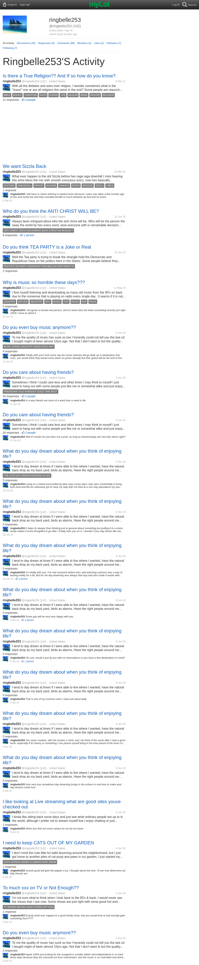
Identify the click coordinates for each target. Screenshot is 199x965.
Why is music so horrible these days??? (44, 282)
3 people (30, 99)
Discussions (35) (26, 43)
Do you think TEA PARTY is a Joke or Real (47, 247)
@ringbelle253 (30, 81)
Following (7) (10, 47)
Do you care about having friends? (38, 372)
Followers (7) (113, 43)
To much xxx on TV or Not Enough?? (41, 887)
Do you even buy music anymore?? (39, 327)
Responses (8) (46, 43)
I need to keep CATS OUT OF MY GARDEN (48, 842)
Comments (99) (66, 43)
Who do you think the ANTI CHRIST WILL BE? (51, 211)
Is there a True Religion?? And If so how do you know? (59, 75)
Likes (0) (99, 43)
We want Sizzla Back (24, 166)
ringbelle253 (12, 81)
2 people (30, 396)
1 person (29, 235)
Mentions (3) (84, 43)
